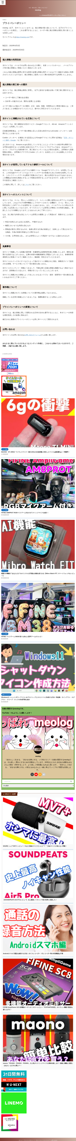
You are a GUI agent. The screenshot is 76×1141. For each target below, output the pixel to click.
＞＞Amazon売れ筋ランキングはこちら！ (56, 15)
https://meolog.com (23, 37)
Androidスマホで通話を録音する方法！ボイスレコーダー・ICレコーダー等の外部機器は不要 (34, 953)
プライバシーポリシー (29, 1139)
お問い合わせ (54, 1139)
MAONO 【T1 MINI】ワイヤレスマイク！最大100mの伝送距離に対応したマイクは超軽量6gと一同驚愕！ (37, 451)
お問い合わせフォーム (32, 334)
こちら (27, 184)
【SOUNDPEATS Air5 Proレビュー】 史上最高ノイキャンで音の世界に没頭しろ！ (31, 899)
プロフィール (39, 1139)
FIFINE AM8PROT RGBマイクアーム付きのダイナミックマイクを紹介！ (26, 512)
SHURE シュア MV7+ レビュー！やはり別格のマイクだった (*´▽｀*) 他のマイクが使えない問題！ (36, 845)
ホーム (20, 1139)
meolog (38, 10)
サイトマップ (46, 1139)
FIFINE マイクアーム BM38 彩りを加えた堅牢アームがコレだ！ (23, 636)
